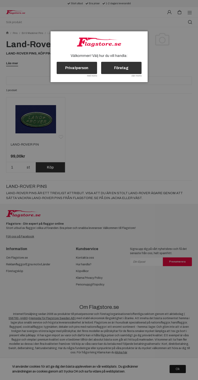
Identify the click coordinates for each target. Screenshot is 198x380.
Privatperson (76, 68)
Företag (121, 68)
